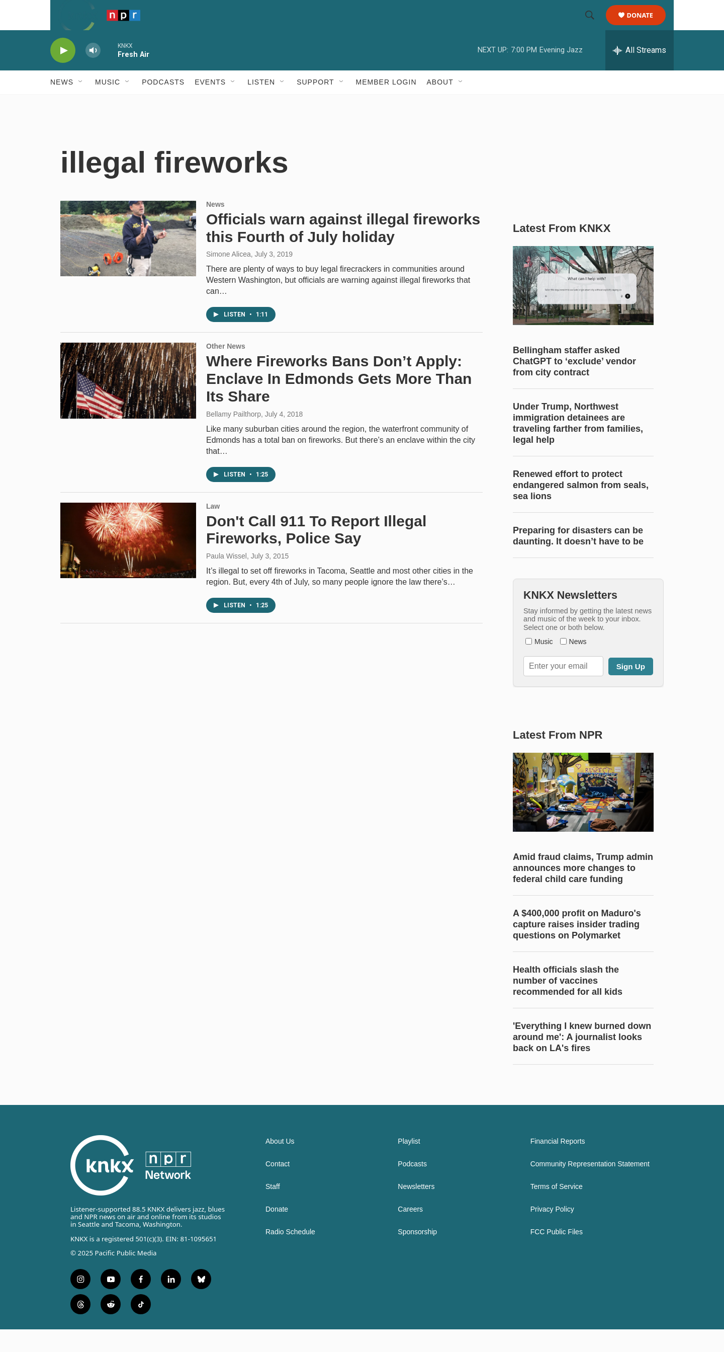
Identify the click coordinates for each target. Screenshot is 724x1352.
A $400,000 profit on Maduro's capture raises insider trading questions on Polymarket (577, 947)
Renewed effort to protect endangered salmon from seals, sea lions (581, 508)
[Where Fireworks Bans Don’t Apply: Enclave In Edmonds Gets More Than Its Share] (128, 403)
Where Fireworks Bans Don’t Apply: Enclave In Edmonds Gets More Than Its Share (339, 401)
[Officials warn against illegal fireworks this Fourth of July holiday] (128, 261)
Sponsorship (417, 1254)
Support (315, 105)
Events (210, 105)
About (440, 105)
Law (213, 529)
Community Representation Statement (590, 1186)
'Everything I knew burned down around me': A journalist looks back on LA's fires (582, 1060)
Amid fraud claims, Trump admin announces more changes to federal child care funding (583, 890)
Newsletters (416, 1209)
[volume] (93, 73)
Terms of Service (556, 1209)
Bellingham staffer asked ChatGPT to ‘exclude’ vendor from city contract (574, 384)
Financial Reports (557, 1164)
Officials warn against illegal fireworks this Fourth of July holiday (343, 250)
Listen (261, 105)
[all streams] (639, 73)
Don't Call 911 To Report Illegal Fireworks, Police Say (316, 552)
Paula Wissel (226, 579)
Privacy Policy (552, 1232)
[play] (63, 73)
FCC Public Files (556, 1254)
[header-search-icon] (594, 26)
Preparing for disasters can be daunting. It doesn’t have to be (578, 558)
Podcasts (163, 105)
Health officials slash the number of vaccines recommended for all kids (567, 1003)
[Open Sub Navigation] (81, 105)
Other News (225, 369)
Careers (410, 1232)
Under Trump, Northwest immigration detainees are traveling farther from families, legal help (578, 445)
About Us (280, 1164)
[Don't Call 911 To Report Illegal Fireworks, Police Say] (128, 563)
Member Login (386, 105)
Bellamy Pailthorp (233, 437)
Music (107, 105)
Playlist (409, 1164)
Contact (277, 1186)
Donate (646, 26)
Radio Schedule (290, 1254)
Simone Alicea (228, 277)
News (61, 105)
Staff (272, 1209)
